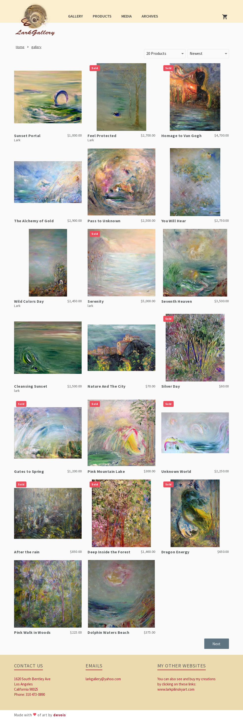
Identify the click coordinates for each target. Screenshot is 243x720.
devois (59, 715)
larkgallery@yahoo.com (103, 679)
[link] (36, 21)
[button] (75, 16)
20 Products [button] (156, 53)
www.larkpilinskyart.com (175, 689)
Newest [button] (196, 53)
